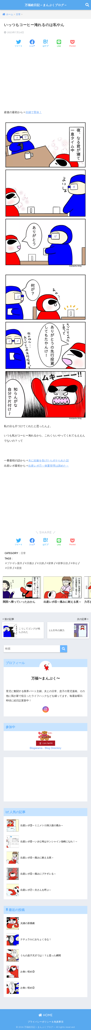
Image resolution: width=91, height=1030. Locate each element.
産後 (19, 567)
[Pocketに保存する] (72, 43)
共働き (30, 563)
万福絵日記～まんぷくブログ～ (46, 5)
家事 (50, 563)
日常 (23, 552)
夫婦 (41, 563)
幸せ (75, 563)
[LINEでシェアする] (59, 43)
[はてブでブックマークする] (45, 43)
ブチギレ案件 (14, 563)
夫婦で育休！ (34, 112)
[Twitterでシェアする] (18, 43)
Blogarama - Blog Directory (45, 747)
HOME (45, 1015)
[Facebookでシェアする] (32, 43)
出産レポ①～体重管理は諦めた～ (48, 465)
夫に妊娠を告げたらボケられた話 (48, 460)
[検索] (63, 648)
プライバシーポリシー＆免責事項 (45, 1021)
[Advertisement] (45, 74)
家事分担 (63, 563)
